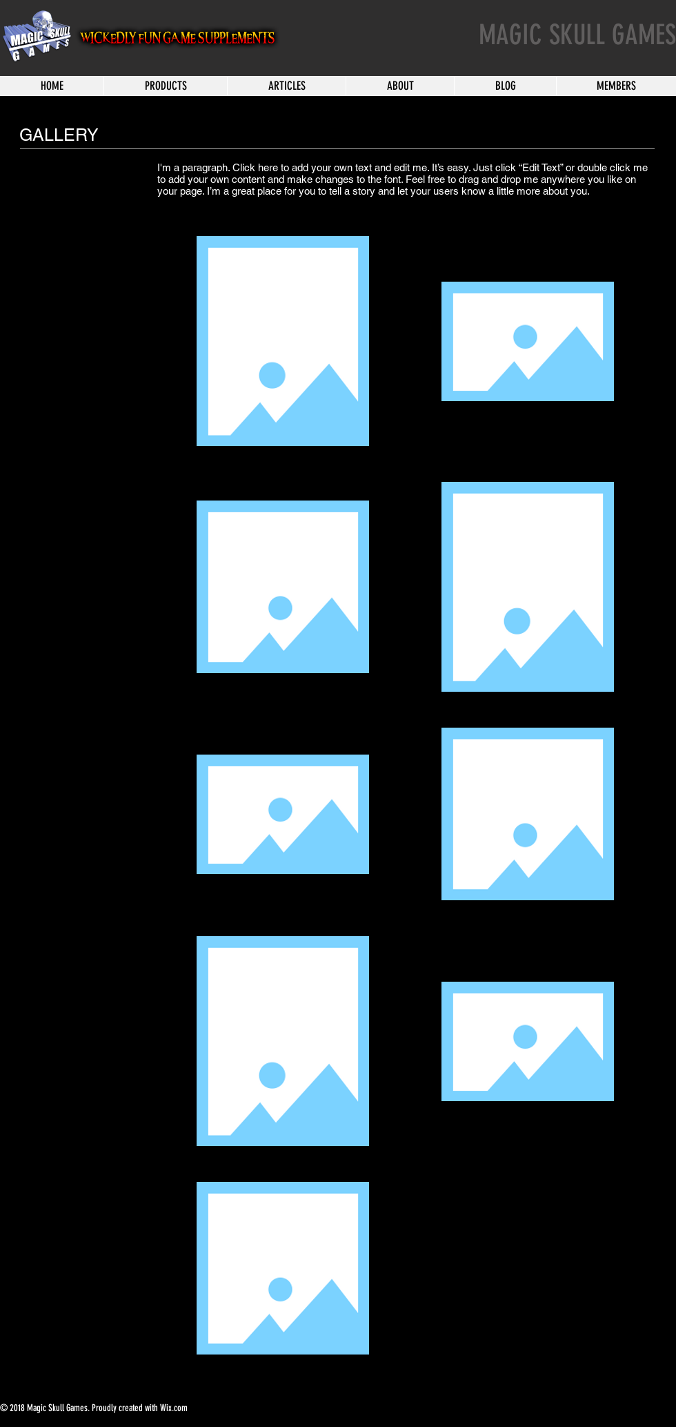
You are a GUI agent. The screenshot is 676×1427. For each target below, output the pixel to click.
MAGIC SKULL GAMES (577, 35)
